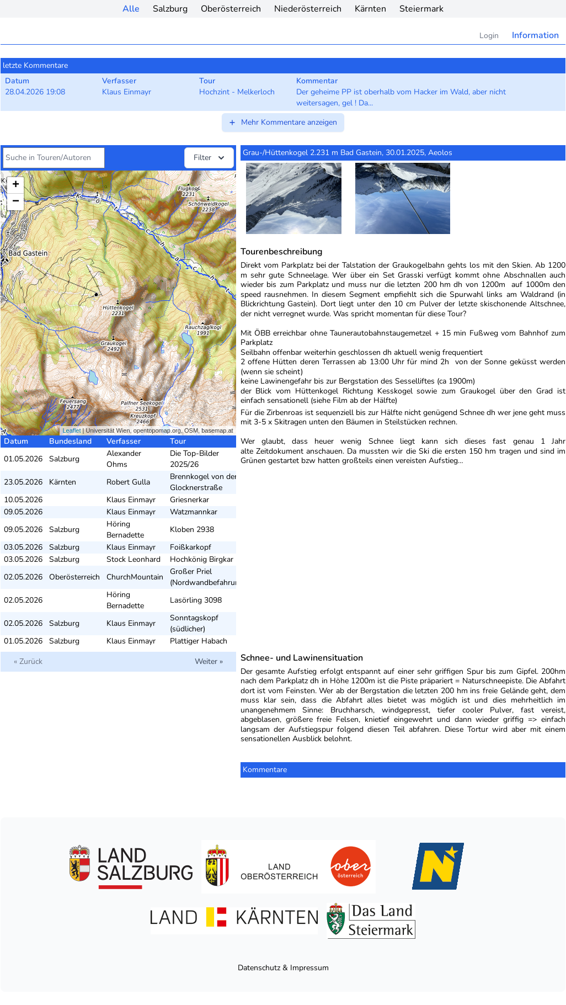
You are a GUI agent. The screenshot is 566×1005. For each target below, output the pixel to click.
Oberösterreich (231, 9)
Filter (210, 157)
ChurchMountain (134, 577)
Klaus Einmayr (131, 499)
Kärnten (370, 9)
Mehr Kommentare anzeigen (282, 122)
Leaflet (71, 430)
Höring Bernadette (125, 529)
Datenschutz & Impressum (283, 968)
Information (535, 35)
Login (489, 35)
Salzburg (170, 9)
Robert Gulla (128, 482)
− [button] (15, 202)
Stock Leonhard (133, 559)
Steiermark (421, 9)
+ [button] (15, 185)
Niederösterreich (307, 9)
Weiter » (209, 661)
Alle (131, 9)
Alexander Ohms (123, 459)
